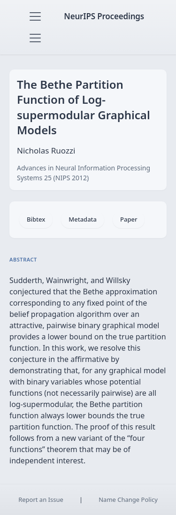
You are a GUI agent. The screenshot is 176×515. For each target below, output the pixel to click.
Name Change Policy (128, 499)
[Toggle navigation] (35, 16)
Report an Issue (40, 499)
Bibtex (36, 219)
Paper (128, 219)
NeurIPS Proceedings (104, 16)
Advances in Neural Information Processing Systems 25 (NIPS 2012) (83, 172)
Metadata (83, 219)
